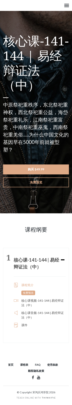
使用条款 (52, 364)
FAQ (38, 364)
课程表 (24, 364)
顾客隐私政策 (36, 370)
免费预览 (36, 182)
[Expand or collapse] (63, 260)
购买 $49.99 (36, 169)
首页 (10, 364)
